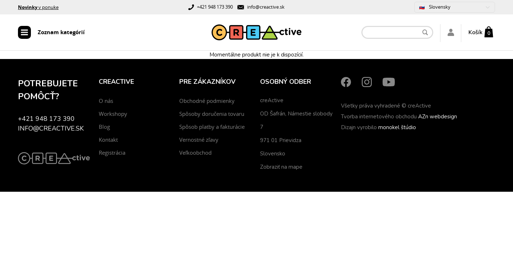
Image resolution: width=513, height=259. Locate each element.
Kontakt (108, 139)
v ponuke (38, 7)
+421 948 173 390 (215, 7)
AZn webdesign (437, 116)
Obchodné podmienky (207, 100)
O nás (106, 100)
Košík (475, 32)
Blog (104, 126)
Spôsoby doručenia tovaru (211, 113)
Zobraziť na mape (281, 167)
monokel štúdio (397, 127)
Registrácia (112, 152)
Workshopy (113, 113)
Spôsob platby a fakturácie (212, 126)
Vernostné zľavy (198, 139)
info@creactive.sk (266, 7)
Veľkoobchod (195, 152)
